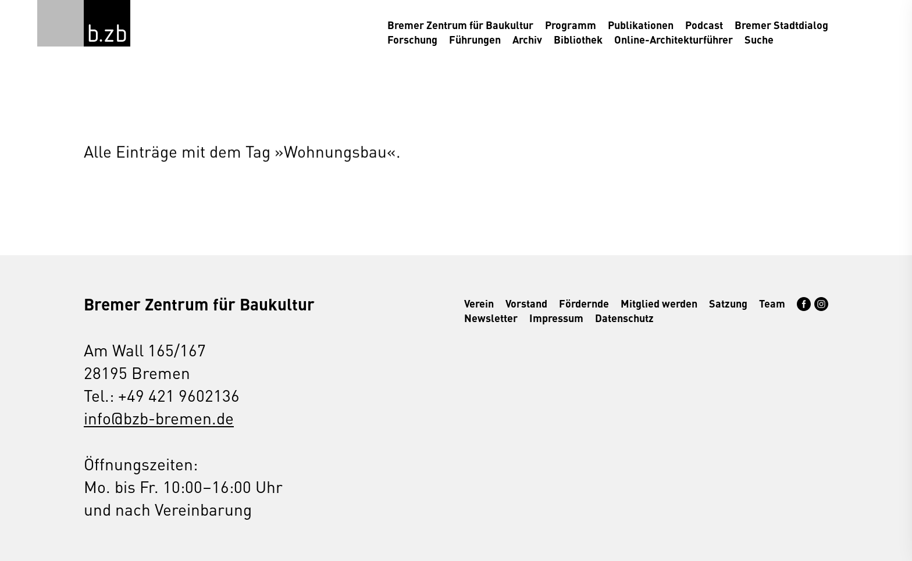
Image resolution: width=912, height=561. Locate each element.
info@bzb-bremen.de (159, 417)
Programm (570, 24)
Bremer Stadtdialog (781, 24)
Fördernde (584, 303)
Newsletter (491, 317)
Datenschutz (624, 317)
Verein (479, 303)
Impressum (556, 317)
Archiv (527, 39)
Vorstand (526, 303)
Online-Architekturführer (673, 39)
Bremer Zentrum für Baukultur (460, 24)
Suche (759, 39)
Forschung (412, 39)
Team (772, 303)
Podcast (704, 24)
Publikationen (641, 24)
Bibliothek (578, 39)
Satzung (728, 303)
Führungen (475, 39)
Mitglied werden (659, 303)
